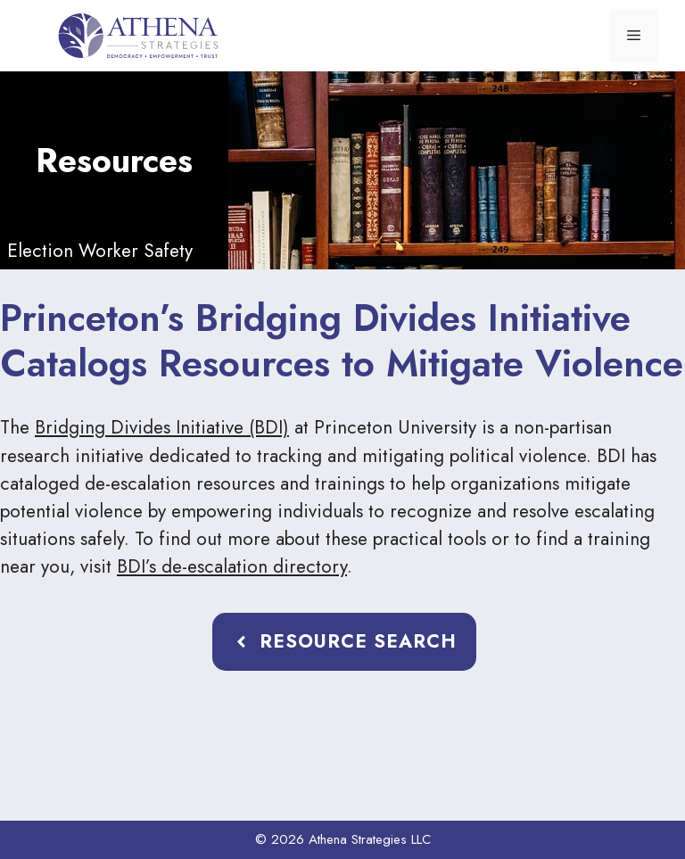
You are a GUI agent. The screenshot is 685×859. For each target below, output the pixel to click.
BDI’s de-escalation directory (232, 566)
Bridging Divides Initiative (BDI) (162, 427)
